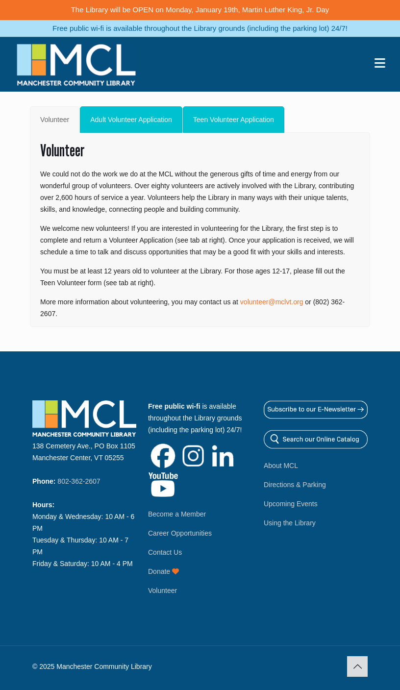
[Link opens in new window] (163, 466)
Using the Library (290, 523)
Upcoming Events (291, 504)
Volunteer (162, 590)
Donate (163, 571)
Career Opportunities (180, 533)
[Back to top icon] (357, 666)
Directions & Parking (295, 485)
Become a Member (177, 514)
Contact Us (165, 552)
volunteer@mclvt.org (271, 302)
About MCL (281, 465)
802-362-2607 (78, 481)
